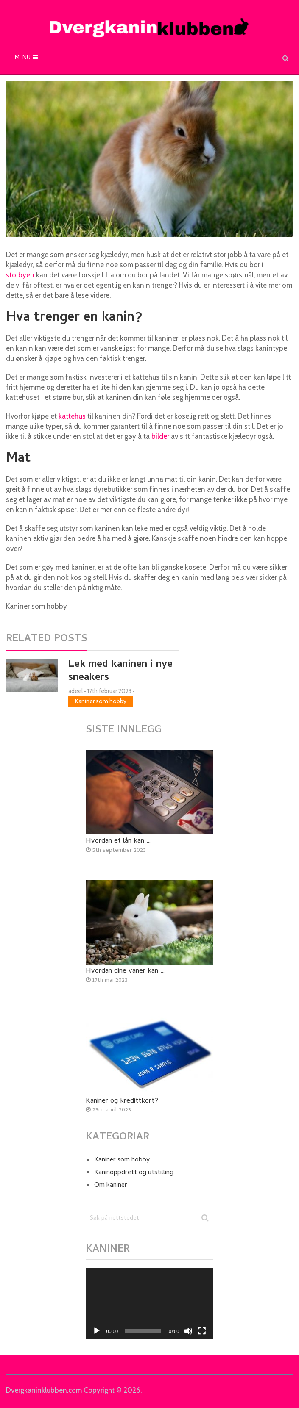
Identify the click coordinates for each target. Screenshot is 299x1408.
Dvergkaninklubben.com (44, 1390)
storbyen (20, 275)
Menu (23, 58)
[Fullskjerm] (202, 1331)
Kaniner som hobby (100, 701)
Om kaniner (110, 1185)
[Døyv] (188, 1331)
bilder (160, 436)
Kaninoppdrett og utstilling (133, 1172)
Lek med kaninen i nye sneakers (120, 671)
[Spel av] (96, 1331)
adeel (75, 691)
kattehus (72, 416)
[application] (149, 1304)
